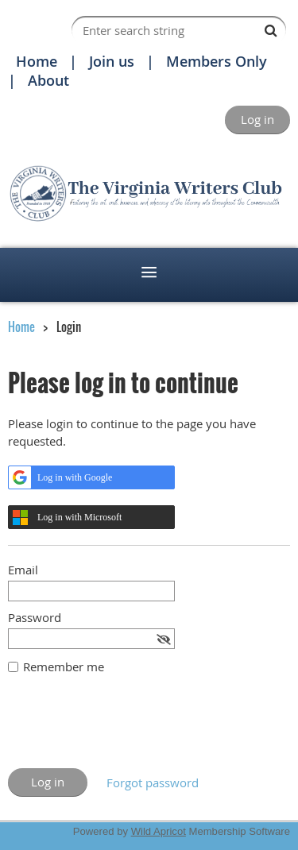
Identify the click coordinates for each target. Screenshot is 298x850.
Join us (111, 61)
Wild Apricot (158, 831)
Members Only (216, 61)
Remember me (63, 666)
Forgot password (152, 782)
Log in (257, 119)
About (48, 80)
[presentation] (129, 729)
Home (36, 61)
